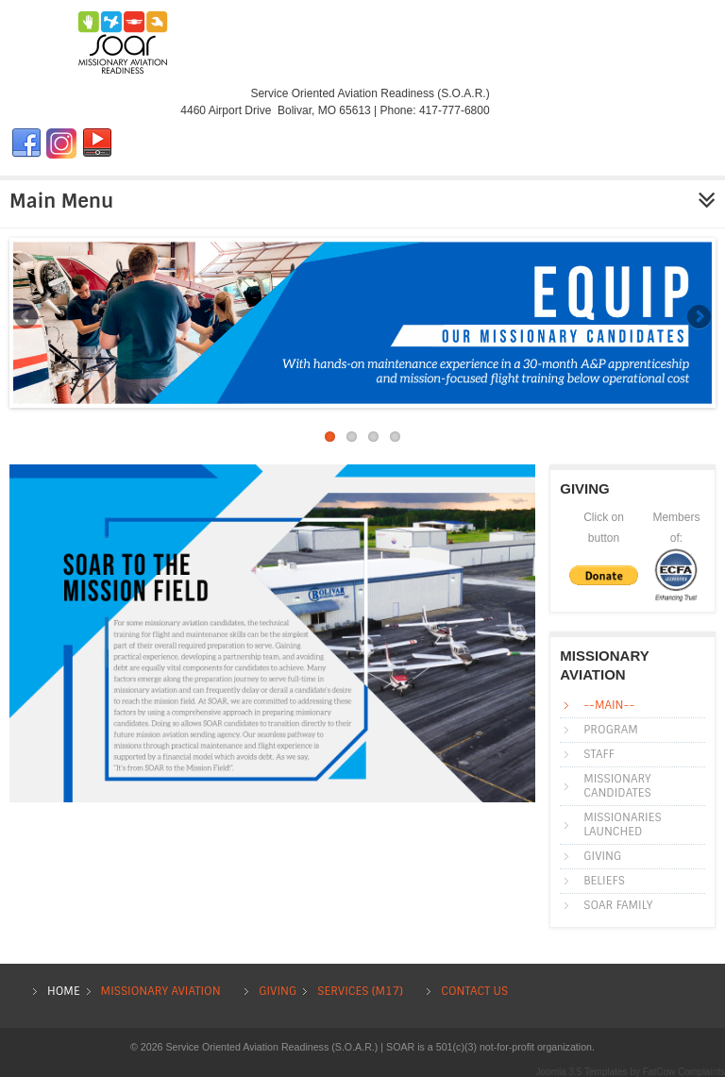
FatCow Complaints (684, 1072)
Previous (27, 318)
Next (697, 318)
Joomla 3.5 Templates (582, 1072)
